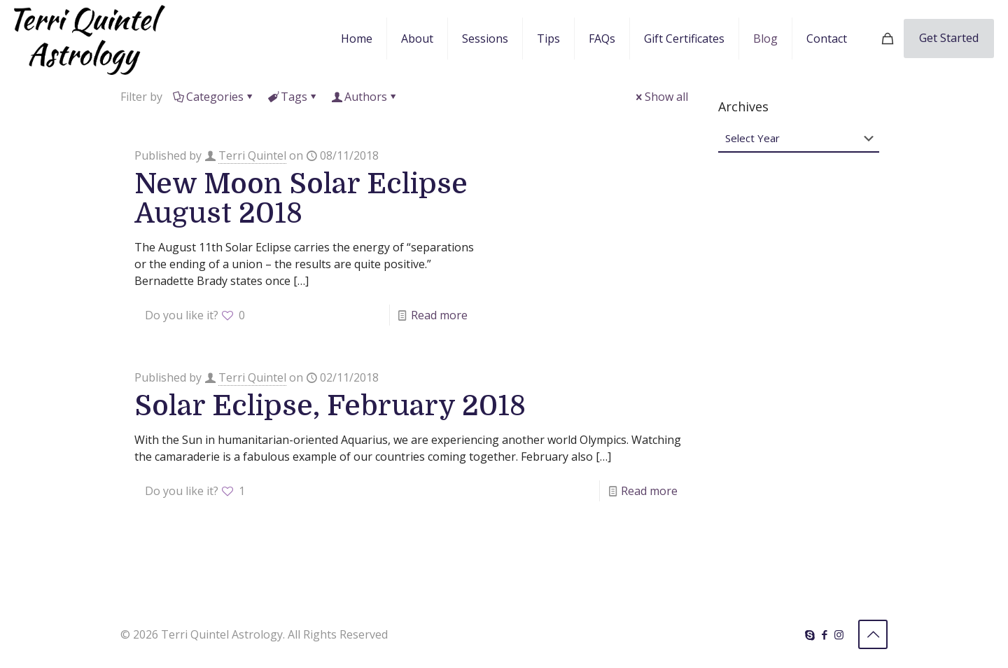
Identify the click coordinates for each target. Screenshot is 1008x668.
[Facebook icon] (824, 634)
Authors (364, 96)
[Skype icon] (809, 634)
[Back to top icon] (873, 634)
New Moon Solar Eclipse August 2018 (301, 199)
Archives (743, 106)
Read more (439, 315)
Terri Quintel (252, 155)
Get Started (949, 38)
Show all (661, 96)
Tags (292, 96)
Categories (214, 96)
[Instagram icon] (839, 634)
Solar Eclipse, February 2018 (330, 406)
